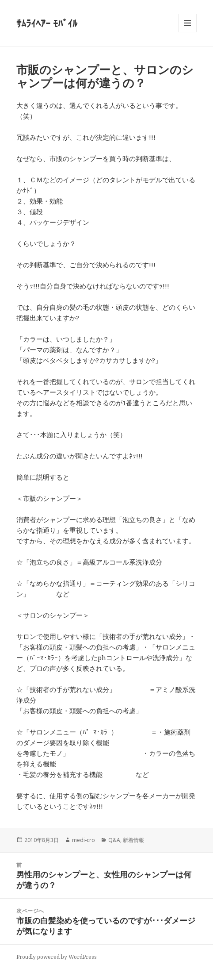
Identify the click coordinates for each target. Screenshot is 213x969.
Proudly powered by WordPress (56, 957)
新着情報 (133, 840)
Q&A (114, 840)
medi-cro (83, 840)
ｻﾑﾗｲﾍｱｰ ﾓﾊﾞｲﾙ (46, 23)
